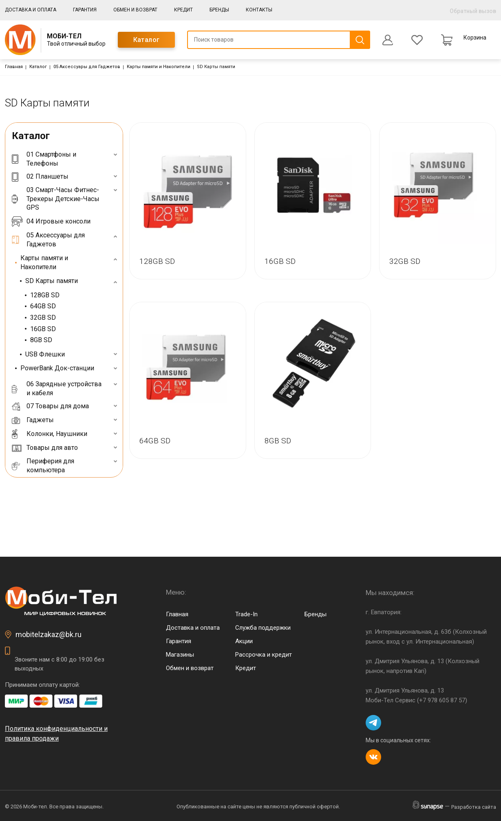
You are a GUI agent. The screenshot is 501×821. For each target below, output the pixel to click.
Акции (244, 641)
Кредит (183, 9)
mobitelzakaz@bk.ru (48, 634)
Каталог (146, 40)
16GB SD (43, 329)
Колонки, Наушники (49, 434)
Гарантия (85, 9)
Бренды (219, 9)
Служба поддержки (263, 627)
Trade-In (246, 614)
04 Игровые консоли (51, 221)
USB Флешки (45, 354)
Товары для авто (45, 447)
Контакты (259, 9)
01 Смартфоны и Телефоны (44, 158)
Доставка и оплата (30, 9)
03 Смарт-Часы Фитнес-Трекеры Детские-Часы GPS (55, 198)
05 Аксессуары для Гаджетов (86, 66)
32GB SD (43, 317)
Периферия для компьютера (43, 465)
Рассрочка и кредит (263, 654)
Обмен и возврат (135, 9)
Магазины (180, 654)
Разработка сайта (473, 807)
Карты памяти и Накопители (158, 66)
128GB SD (45, 295)
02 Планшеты (40, 176)
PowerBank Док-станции (57, 368)
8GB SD (41, 340)
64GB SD (43, 306)
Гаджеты (33, 420)
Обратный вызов (473, 11)
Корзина (474, 37)
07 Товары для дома (50, 406)
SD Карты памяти (51, 281)
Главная (14, 66)
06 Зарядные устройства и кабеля (57, 388)
